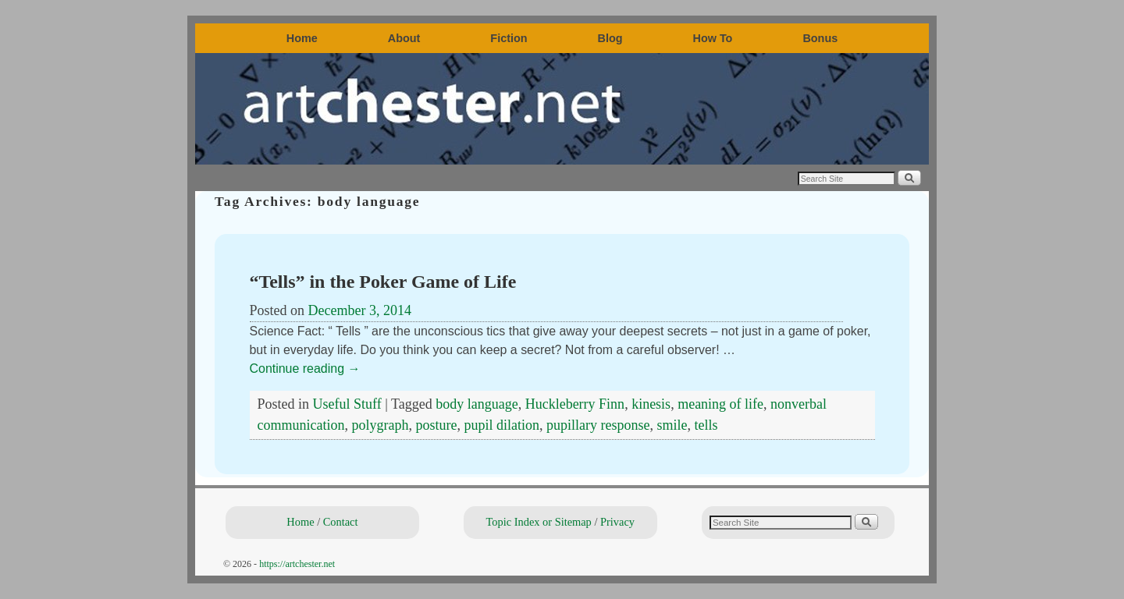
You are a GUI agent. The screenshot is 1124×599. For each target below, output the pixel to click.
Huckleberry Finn (574, 404)
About (404, 38)
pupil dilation (501, 425)
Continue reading (305, 368)
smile (671, 425)
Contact (340, 522)
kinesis (650, 404)
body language (477, 404)
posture (436, 425)
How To (713, 38)
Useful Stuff (347, 404)
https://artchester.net (297, 563)
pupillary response (597, 425)
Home (302, 38)
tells (705, 425)
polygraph (379, 425)
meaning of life (720, 404)
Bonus (820, 38)
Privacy (617, 522)
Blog (610, 38)
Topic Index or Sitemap (539, 522)
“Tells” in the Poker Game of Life (383, 281)
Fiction (508, 38)
